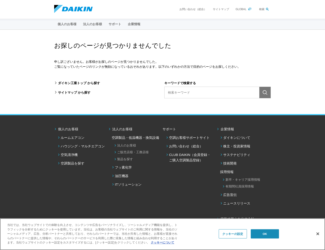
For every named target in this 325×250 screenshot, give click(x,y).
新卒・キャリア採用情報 (242, 179)
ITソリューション (128, 184)
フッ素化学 (123, 167)
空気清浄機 (69, 155)
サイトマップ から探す (74, 92)
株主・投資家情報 (236, 146)
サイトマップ (221, 9)
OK (265, 233)
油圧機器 (121, 176)
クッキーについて (162, 242)
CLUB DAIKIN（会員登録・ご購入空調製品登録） (190, 157)
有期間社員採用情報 (239, 186)
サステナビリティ (236, 155)
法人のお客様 (122, 129)
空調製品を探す (72, 163)
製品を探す (125, 159)
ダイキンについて (236, 138)
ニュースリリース (236, 203)
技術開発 (230, 163)
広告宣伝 (230, 195)
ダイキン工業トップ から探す (79, 83)
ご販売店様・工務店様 (133, 152)
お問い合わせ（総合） (193, 9)
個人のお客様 (68, 129)
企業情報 (227, 129)
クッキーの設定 (232, 233)
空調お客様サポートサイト (189, 138)
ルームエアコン (72, 138)
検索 (262, 9)
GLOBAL (241, 9)
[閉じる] (318, 234)
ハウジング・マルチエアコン (83, 146)
